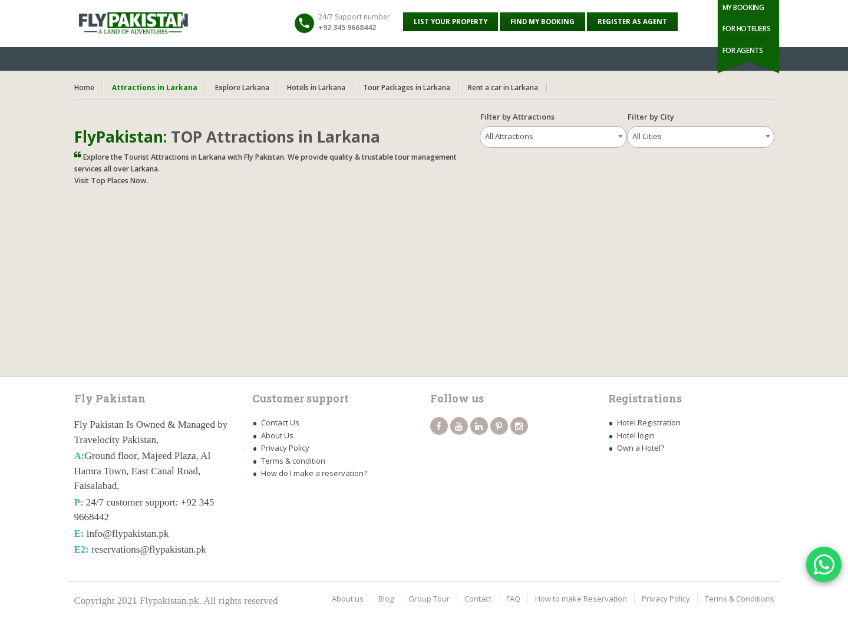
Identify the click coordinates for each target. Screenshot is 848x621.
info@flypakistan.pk (128, 533)
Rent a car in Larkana (503, 87)
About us (348, 598)
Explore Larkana (242, 87)
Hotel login (636, 435)
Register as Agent (632, 21)
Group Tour (429, 598)
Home (84, 87)
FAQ (513, 598)
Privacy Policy (285, 447)
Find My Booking (542, 21)
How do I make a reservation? (314, 473)
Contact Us (280, 422)
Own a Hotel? (640, 447)
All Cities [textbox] (647, 136)
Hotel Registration (649, 422)
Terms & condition (293, 460)
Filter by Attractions (517, 116)
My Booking (743, 7)
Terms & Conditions (739, 598)
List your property (450, 21)
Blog (386, 598)
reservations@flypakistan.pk (148, 549)
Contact (477, 598)
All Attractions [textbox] (509, 136)
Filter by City (656, 116)
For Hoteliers (746, 29)
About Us (277, 435)
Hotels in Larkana (316, 87)
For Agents (742, 50)
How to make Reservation (581, 598)
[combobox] (553, 137)
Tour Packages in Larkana (406, 87)
